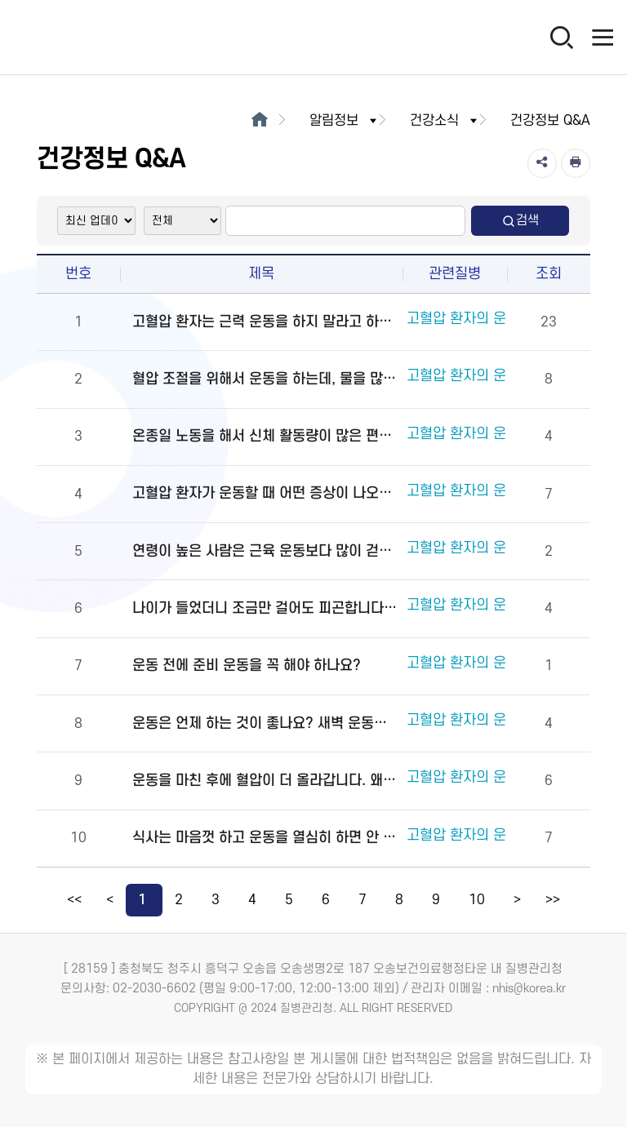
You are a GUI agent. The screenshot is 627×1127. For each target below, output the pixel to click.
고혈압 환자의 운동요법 (476, 321)
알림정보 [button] (344, 120)
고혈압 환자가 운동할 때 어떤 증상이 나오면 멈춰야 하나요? (265, 493)
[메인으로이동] (259, 121)
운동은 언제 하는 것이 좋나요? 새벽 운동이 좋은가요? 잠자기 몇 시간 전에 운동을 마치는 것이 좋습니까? (265, 723)
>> (552, 900)
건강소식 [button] (445, 120)
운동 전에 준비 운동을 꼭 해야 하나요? (246, 665)
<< (74, 900)
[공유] (542, 163)
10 (477, 900)
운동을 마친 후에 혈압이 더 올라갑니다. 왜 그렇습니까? (265, 780)
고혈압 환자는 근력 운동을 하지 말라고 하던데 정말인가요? (265, 322)
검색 (520, 221)
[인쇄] (575, 163)
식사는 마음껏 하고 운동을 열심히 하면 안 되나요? (265, 837)
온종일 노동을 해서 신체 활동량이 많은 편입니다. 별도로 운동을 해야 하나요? (265, 436)
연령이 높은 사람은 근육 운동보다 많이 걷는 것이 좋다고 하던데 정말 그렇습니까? (265, 551)
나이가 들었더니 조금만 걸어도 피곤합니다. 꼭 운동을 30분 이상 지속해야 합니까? (265, 608)
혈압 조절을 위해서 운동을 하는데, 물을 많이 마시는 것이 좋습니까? (265, 379)
